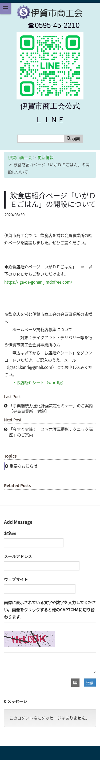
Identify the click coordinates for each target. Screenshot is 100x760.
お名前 (10, 533)
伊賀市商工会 (20, 157)
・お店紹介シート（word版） (39, 382)
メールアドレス (18, 556)
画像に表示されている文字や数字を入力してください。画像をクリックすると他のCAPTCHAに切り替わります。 (50, 609)
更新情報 (46, 157)
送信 (90, 682)
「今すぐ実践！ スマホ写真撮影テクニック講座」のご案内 (51, 432)
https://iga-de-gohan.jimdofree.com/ (38, 282)
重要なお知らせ (24, 466)
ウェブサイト (16, 579)
